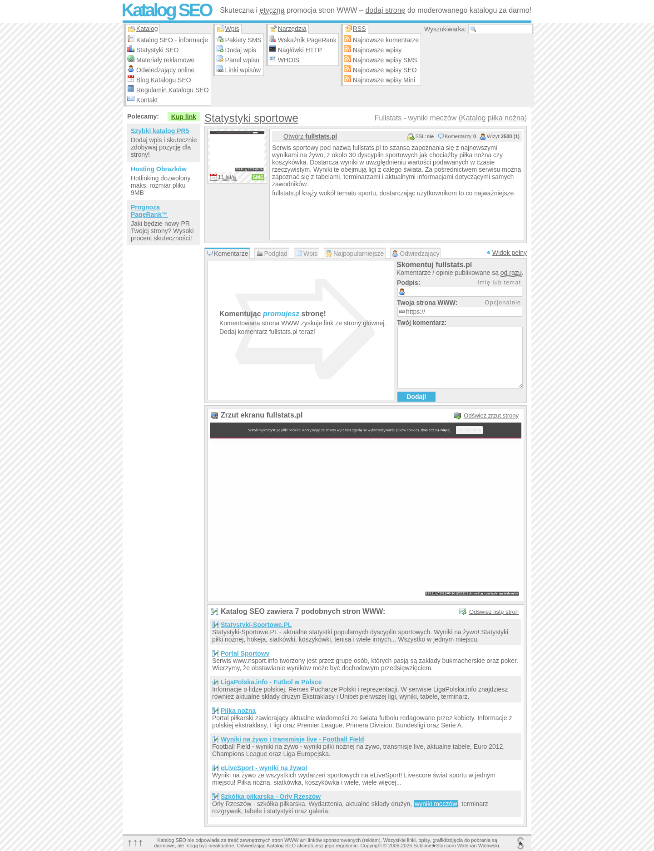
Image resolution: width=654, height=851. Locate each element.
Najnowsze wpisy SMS (385, 60)
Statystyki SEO (157, 50)
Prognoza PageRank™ (149, 211)
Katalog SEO (166, 10)
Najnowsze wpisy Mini (384, 80)
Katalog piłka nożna (493, 118)
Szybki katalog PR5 (160, 130)
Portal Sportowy (245, 653)
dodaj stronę (385, 10)
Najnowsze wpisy (377, 50)
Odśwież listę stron (494, 611)
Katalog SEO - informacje (172, 40)
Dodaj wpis (240, 50)
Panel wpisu (242, 60)
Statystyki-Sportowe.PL (256, 624)
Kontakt (147, 100)
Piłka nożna (238, 710)
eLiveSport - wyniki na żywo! (264, 767)
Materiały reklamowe (165, 60)
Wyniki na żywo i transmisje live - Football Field (292, 739)
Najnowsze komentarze (386, 40)
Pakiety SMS (243, 40)
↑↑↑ (135, 842)
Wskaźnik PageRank (307, 40)
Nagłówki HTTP (300, 50)
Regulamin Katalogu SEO (172, 90)
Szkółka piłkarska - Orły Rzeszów (271, 796)
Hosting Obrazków (159, 169)
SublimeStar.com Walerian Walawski (456, 845)
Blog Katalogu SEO (163, 80)
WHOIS (288, 60)
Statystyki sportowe (251, 118)
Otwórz (310, 136)
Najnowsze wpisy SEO (385, 70)
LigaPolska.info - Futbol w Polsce (271, 682)
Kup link (183, 116)
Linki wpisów (243, 70)
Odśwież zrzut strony (491, 415)
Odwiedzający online (165, 70)
